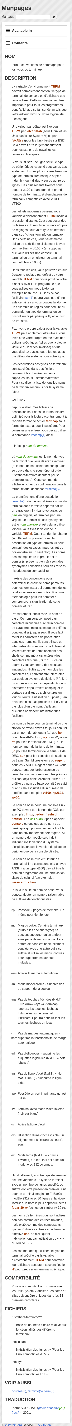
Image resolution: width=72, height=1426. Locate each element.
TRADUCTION (20, 1399)
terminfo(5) (52, 489)
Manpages (16, 7)
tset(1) (28, 297)
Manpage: (8, 16)
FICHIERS (15, 1308)
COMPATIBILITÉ (22, 1277)
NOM (10, 56)
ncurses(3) (19, 1391)
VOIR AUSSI (18, 1382)
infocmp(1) (38, 435)
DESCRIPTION (20, 78)
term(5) (49, 1391)
